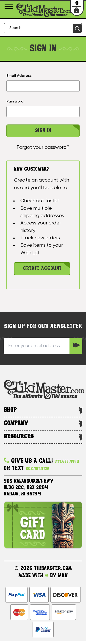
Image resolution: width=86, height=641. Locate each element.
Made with (33, 575)
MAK (63, 575)
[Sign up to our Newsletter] (75, 346)
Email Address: (19, 76)
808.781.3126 (37, 469)
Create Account (42, 268)
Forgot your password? (43, 147)
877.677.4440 (67, 462)
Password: (15, 101)
